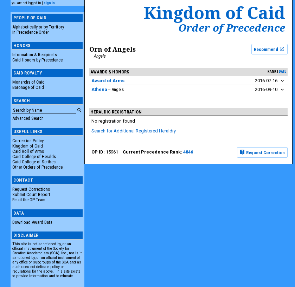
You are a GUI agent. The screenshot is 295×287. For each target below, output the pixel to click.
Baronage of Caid (28, 87)
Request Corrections (31, 189)
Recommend (269, 49)
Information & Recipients (34, 54)
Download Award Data (32, 222)
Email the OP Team (28, 199)
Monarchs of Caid (28, 82)
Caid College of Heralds (34, 156)
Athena (99, 89)
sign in (49, 3)
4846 (188, 152)
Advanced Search (28, 118)
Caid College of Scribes (34, 161)
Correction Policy (28, 140)
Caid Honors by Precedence (37, 60)
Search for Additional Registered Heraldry (133, 130)
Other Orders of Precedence (37, 167)
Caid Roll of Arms (28, 151)
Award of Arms (107, 80)
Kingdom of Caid (27, 146)
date (282, 71)
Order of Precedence (231, 28)
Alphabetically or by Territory (38, 27)
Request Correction (262, 152)
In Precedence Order (30, 32)
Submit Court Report (31, 194)
